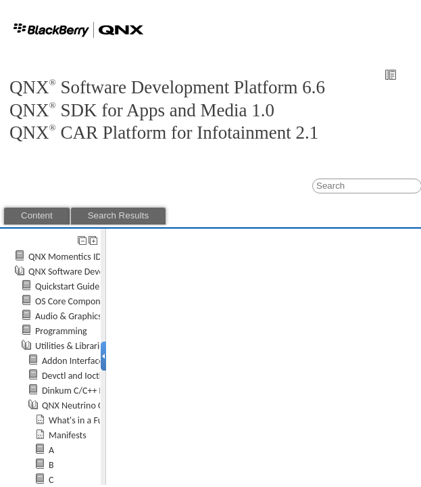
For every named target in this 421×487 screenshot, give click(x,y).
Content (37, 215)
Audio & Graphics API (76, 316)
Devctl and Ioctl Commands (94, 375)
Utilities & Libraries (71, 346)
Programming (61, 331)
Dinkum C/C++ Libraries (87, 390)
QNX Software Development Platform (99, 271)
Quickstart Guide (67, 286)
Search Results (118, 215)
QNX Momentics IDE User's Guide (92, 256)
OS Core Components (76, 301)
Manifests (67, 435)
